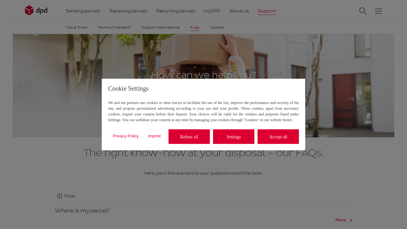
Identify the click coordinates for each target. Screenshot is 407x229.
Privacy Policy (126, 135)
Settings (233, 136)
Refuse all (189, 136)
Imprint (154, 135)
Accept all (278, 136)
